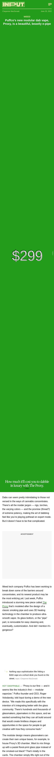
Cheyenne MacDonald (10, 11)
